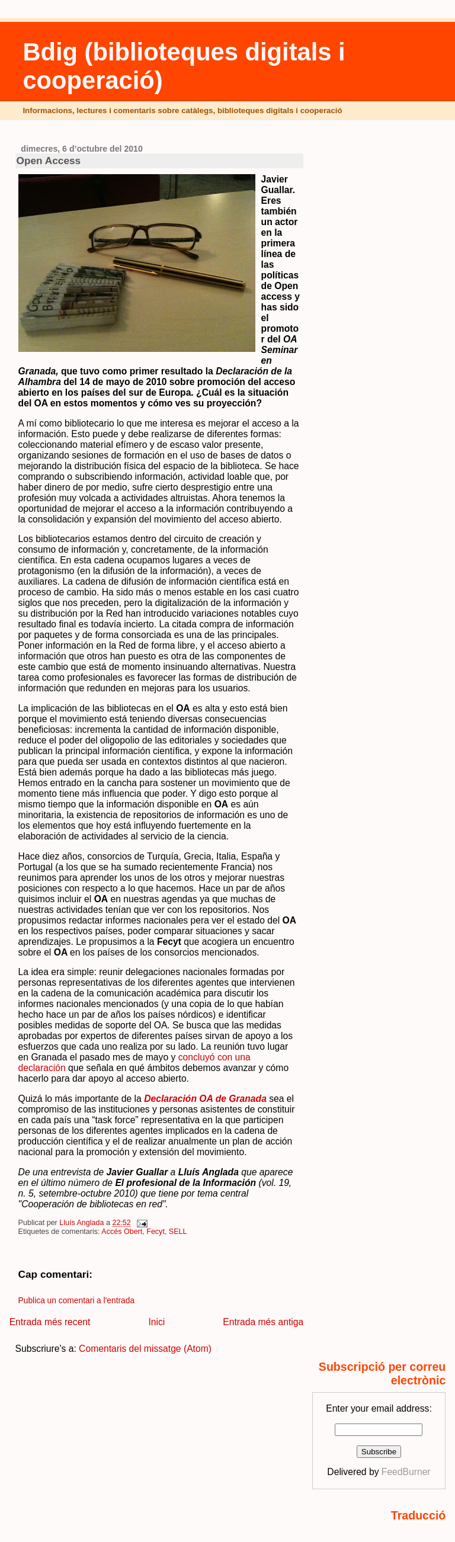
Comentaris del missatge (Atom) (145, 1349)
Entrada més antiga (263, 1322)
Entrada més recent (50, 1322)
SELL (178, 1231)
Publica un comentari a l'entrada (76, 1300)
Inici (156, 1322)
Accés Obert (121, 1231)
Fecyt (155, 1231)
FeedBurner (406, 1472)
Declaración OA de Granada (205, 1099)
